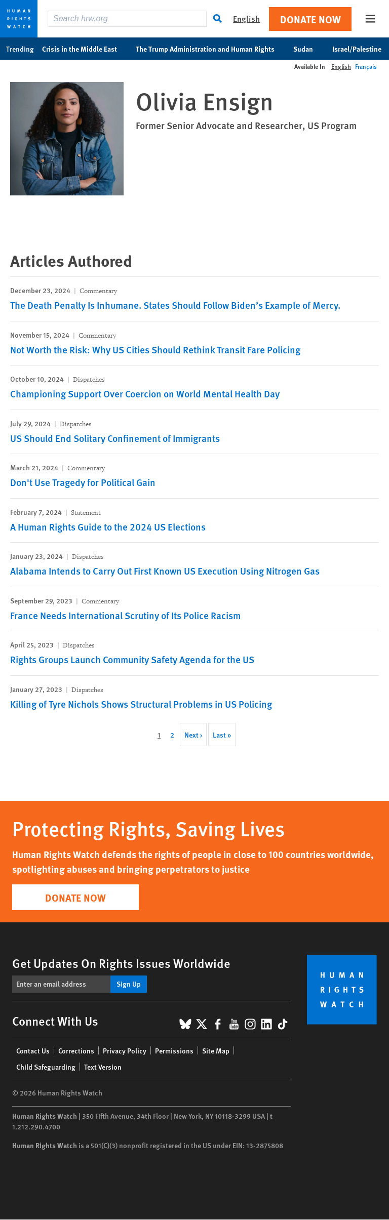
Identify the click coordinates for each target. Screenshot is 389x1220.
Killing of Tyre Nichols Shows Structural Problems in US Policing (141, 704)
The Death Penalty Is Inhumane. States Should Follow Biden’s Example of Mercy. (175, 305)
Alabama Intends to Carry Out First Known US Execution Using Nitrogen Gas (165, 571)
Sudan (308, 49)
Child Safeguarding (45, 1067)
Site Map (215, 1050)
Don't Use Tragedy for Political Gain (82, 482)
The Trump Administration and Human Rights (210, 49)
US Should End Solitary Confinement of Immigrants (115, 438)
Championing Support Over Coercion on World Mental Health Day (145, 393)
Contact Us (33, 1050)
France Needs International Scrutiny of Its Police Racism (125, 615)
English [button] (246, 18)
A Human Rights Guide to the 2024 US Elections (108, 527)
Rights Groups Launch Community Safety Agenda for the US (132, 659)
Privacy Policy (124, 1050)
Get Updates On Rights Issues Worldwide (121, 962)
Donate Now (310, 19)
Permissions (174, 1050)
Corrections (76, 1050)
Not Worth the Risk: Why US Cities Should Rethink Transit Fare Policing (155, 349)
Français (366, 66)
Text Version (103, 1067)
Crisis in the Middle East (85, 49)
